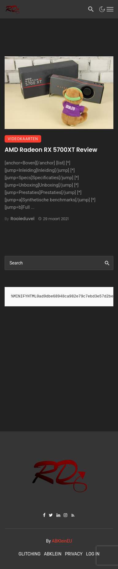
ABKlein (52, 554)
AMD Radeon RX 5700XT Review (51, 150)
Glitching (29, 554)
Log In (93, 554)
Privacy (74, 554)
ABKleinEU (62, 541)
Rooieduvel (22, 219)
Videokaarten (23, 138)
